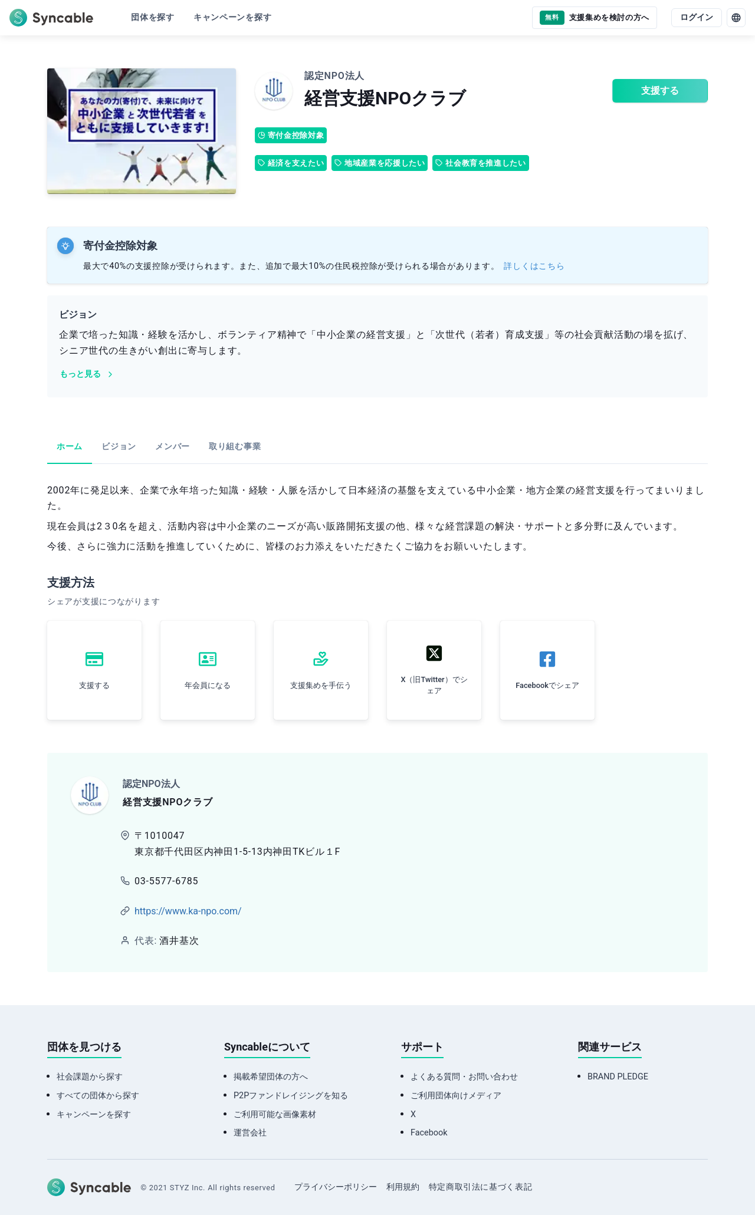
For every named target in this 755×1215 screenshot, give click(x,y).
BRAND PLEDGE (617, 1077)
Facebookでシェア (547, 685)
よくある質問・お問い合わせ (464, 1077)
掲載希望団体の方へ (271, 1077)
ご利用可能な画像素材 (275, 1114)
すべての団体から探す (98, 1096)
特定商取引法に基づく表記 (481, 1187)
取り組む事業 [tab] (235, 447)
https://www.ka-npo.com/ (188, 911)
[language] (736, 17)
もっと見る (87, 374)
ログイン (696, 17)
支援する (660, 90)
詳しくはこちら (534, 266)
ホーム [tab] (70, 447)
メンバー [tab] (172, 447)
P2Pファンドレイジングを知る (291, 1096)
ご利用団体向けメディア (456, 1096)
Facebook (429, 1133)
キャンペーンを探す (94, 1114)
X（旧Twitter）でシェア (434, 685)
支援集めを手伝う (321, 685)
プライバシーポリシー (335, 1187)
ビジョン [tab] (118, 447)
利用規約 (402, 1187)
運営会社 (250, 1133)
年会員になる (208, 685)
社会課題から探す (90, 1077)
